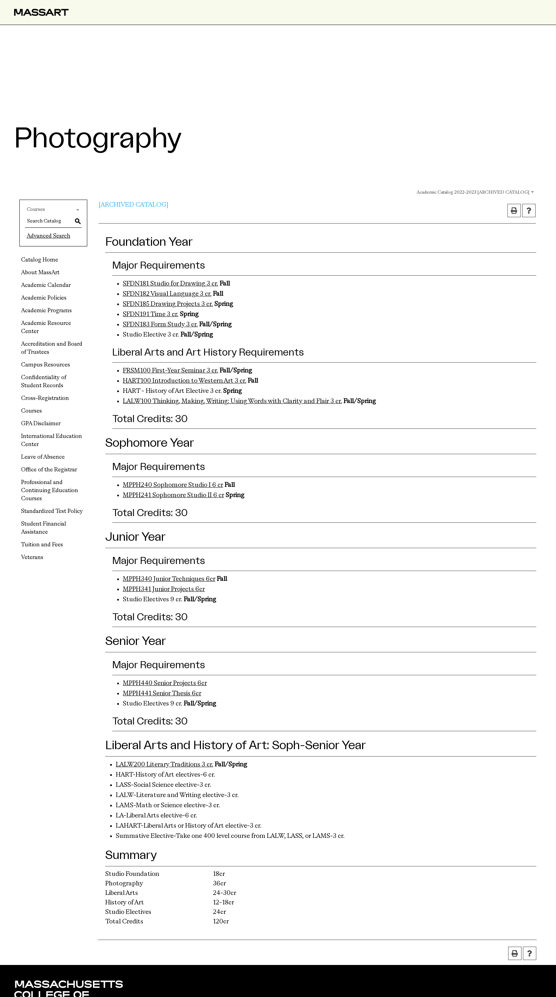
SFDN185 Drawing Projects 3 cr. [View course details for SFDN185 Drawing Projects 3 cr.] (168, 304)
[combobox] (466, 191)
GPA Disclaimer (41, 424)
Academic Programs (46, 311)
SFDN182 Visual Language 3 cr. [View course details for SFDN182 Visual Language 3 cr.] (167, 294)
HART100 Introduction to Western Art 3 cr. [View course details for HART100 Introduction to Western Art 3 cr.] (184, 381)
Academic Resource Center (46, 327)
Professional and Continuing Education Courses (49, 491)
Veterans (32, 557)
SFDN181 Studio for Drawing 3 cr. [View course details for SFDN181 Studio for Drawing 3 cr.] (170, 284)
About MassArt (40, 273)
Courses (31, 411)
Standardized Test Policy (52, 511)
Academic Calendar (46, 285)
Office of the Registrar (49, 470)
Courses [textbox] (36, 209)
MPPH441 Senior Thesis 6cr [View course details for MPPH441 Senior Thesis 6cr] (162, 693)
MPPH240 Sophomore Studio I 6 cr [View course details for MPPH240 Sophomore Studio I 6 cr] (173, 485)
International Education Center (51, 440)
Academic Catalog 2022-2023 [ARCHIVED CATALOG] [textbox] (473, 192)
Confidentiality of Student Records (43, 382)
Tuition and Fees (42, 545)
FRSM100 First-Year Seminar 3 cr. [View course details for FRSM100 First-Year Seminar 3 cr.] (170, 371)
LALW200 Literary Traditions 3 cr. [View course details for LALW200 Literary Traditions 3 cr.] (164, 764)
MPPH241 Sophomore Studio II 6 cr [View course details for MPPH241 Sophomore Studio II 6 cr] (173, 495)
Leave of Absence (43, 457)
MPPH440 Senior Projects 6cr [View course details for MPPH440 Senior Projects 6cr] (165, 683)
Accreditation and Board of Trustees (51, 348)
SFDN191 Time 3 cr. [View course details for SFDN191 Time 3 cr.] (150, 314)
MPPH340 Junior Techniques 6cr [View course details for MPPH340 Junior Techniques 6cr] (169, 579)
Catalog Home (39, 260)
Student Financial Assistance (43, 528)
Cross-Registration (45, 398)
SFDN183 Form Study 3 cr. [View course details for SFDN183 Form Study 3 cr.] (160, 324)
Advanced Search (48, 236)
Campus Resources (45, 365)
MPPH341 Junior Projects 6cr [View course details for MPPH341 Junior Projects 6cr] (164, 589)
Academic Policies (44, 298)
